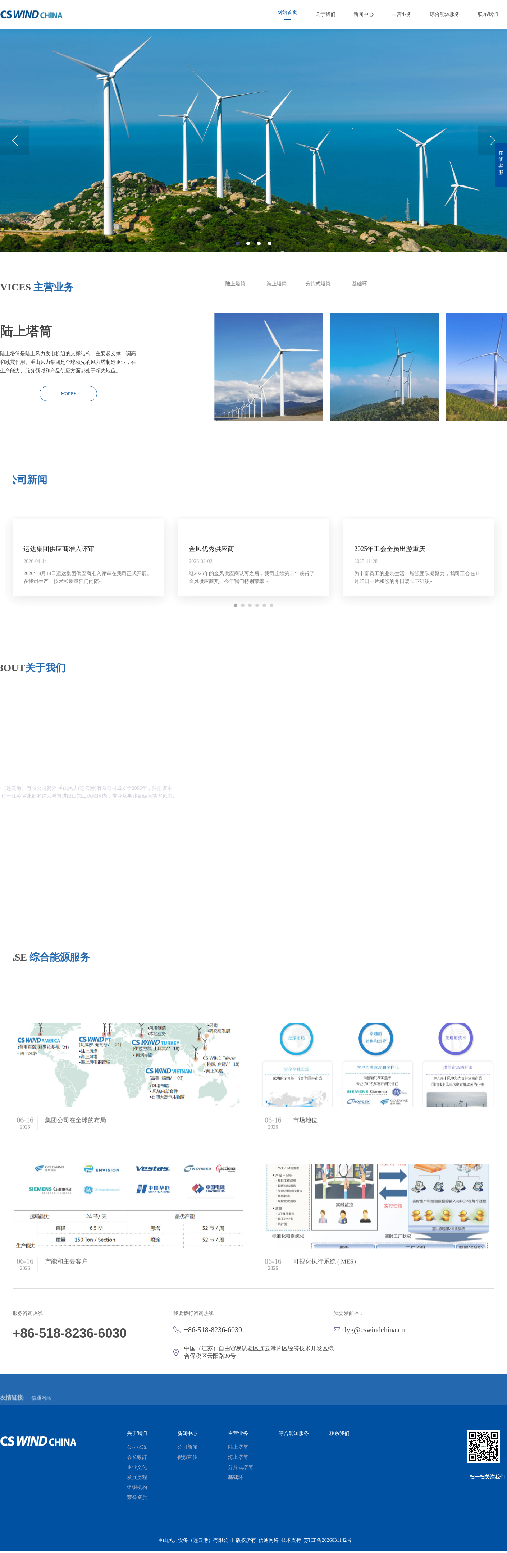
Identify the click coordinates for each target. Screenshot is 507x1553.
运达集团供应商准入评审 (59, 629)
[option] (253, 161)
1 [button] (237, 264)
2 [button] (248, 264)
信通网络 (269, 1542)
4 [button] (269, 264)
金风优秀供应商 (211, 629)
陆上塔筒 (486, 284)
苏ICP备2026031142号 (328, 1542)
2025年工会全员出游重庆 (389, 629)
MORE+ (68, 393)
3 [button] (259, 264)
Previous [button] (14, 161)
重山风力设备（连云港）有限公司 (195, 1542)
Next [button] (492, 161)
